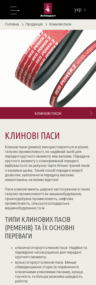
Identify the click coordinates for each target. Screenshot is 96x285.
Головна (12, 24)
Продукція (32, 24)
